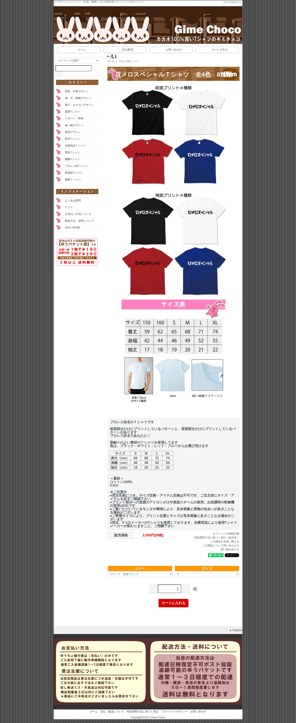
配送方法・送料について (79, 220)
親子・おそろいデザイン (79, 104)
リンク (69, 207)
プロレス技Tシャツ (128, 61)
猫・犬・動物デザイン (78, 98)
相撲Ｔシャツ (73, 179)
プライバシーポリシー (174, 711)
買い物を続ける (230, 549)
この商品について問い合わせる (220, 545)
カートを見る (217, 49)
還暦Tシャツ (72, 111)
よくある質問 (73, 200)
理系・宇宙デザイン (77, 91)
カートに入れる (173, 603)
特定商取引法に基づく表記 (143, 711)
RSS (67, 227)
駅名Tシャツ (72, 138)
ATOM (76, 227)
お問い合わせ (171, 49)
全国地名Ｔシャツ (75, 145)
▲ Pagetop (235, 630)
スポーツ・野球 (74, 118)
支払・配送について (112, 711)
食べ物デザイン (74, 125)
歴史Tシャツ (72, 152)
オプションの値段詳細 (226, 533)
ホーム (79, 49)
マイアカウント (230, 2)
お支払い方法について (78, 213)
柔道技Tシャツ (73, 172)
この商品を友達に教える (224, 541)
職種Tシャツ (72, 159)
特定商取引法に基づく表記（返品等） (216, 537)
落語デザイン (73, 131)
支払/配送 (125, 49)
